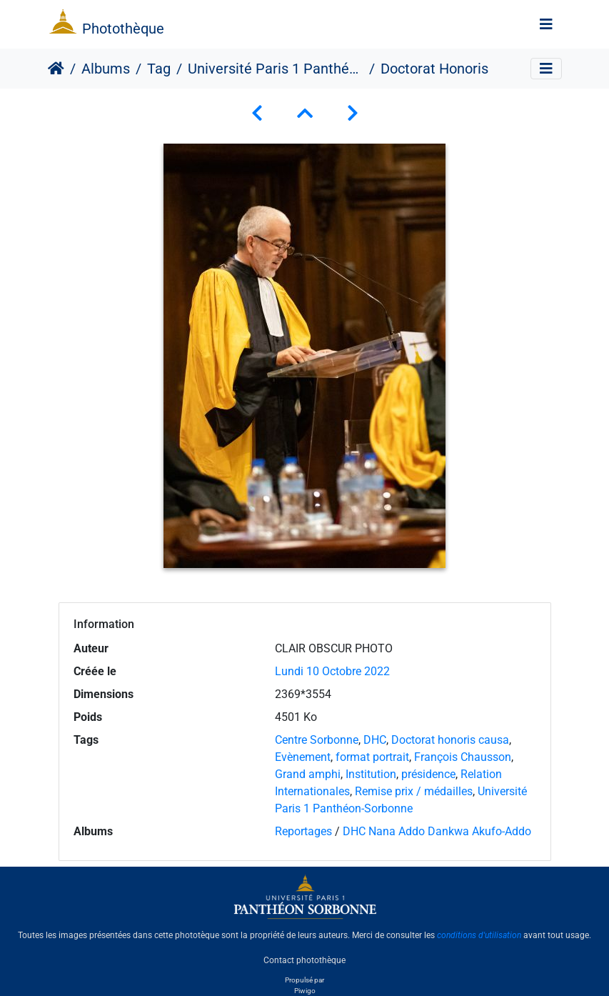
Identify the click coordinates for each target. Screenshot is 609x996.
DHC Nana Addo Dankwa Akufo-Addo (437, 831)
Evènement (303, 757)
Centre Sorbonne (316, 740)
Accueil (56, 68)
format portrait (372, 757)
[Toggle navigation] (546, 24)
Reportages (303, 831)
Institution (371, 774)
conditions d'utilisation (479, 935)
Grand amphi (308, 774)
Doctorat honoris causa (450, 740)
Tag (159, 68)
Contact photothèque (304, 960)
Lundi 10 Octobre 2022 (332, 671)
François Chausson (462, 757)
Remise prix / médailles (414, 791)
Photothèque (123, 28)
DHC (374, 740)
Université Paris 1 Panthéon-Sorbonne (275, 68)
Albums (105, 68)
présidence (428, 774)
